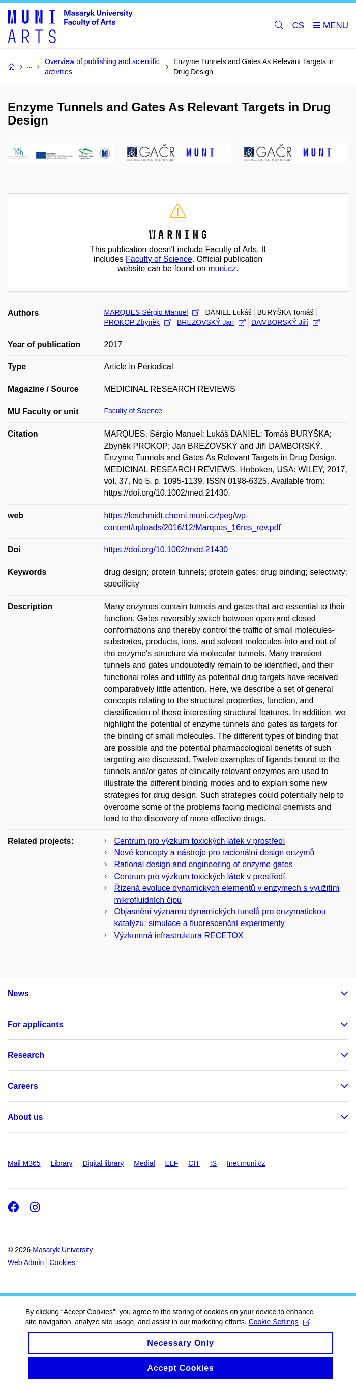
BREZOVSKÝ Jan (211, 322)
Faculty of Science (159, 259)
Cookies (62, 1262)
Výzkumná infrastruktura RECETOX (179, 935)
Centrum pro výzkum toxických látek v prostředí (199, 841)
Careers (23, 1086)
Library (62, 1163)
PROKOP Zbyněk (137, 322)
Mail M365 (24, 1163)
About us (25, 1117)
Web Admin (26, 1262)
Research (26, 1055)
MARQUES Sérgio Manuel (152, 312)
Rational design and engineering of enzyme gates (203, 864)
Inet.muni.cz (246, 1163)
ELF (172, 1163)
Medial (144, 1163)
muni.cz (222, 268)
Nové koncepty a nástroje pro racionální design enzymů (214, 852)
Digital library (103, 1163)
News (18, 993)
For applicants (35, 1024)
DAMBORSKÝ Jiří (285, 322)
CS (298, 25)
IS (213, 1163)
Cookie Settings (279, 1332)
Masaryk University (63, 1250)
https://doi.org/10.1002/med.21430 (166, 549)
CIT (194, 1163)
